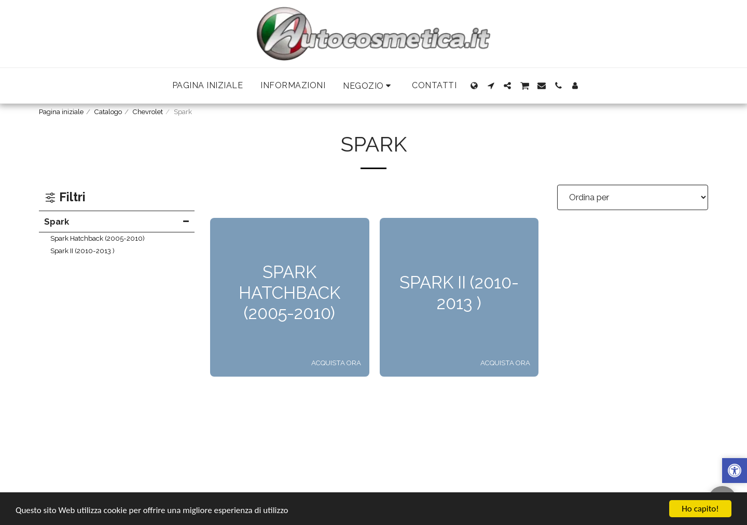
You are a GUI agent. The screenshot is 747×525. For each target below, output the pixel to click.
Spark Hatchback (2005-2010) (97, 238)
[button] (368, 85)
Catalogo (108, 112)
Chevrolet (148, 112)
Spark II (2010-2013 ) (82, 251)
